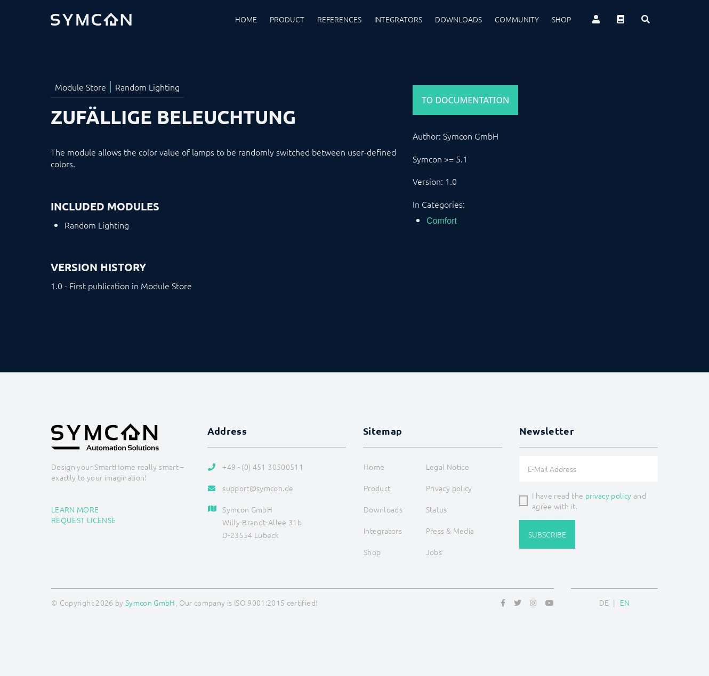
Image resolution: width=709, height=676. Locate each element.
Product (287, 19)
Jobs (434, 552)
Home (246, 19)
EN (625, 602)
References (339, 19)
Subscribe (547, 534)
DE (604, 602)
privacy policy (608, 495)
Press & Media (450, 530)
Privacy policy (449, 488)
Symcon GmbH (150, 602)
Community (517, 19)
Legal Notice (447, 466)
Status (436, 509)
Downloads (458, 19)
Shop (561, 19)
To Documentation (465, 100)
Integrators (398, 19)
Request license (83, 520)
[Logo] (91, 19)
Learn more (75, 509)
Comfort (441, 220)
